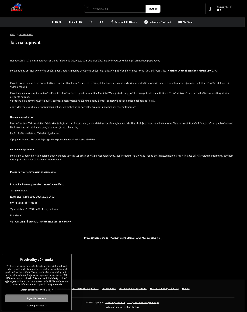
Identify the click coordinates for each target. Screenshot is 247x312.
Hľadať (153, 8)
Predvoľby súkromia (115, 302)
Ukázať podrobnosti (36, 305)
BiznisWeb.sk (132, 307)
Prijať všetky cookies (37, 298)
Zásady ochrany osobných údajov (143, 302)
